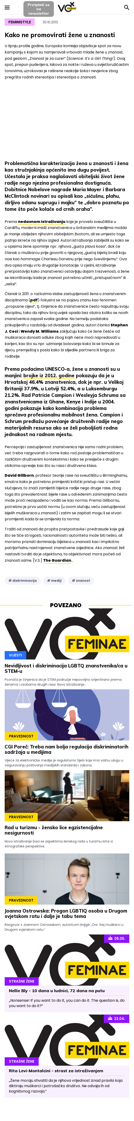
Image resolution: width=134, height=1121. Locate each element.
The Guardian (57, 560)
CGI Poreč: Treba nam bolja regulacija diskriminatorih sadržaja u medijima (66, 749)
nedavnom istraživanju (41, 221)
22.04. (116, 1018)
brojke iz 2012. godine (48, 375)
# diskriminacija (22, 580)
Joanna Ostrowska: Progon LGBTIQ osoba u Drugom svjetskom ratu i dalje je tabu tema (66, 913)
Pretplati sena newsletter (39, 9)
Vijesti (15, 655)
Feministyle (19, 22)
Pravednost (21, 736)
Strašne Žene (21, 981)
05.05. (116, 938)
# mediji (54, 580)
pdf (34, 300)
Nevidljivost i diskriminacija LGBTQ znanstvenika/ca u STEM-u (66, 668)
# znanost (81, 580)
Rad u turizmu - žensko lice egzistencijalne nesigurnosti (54, 830)
